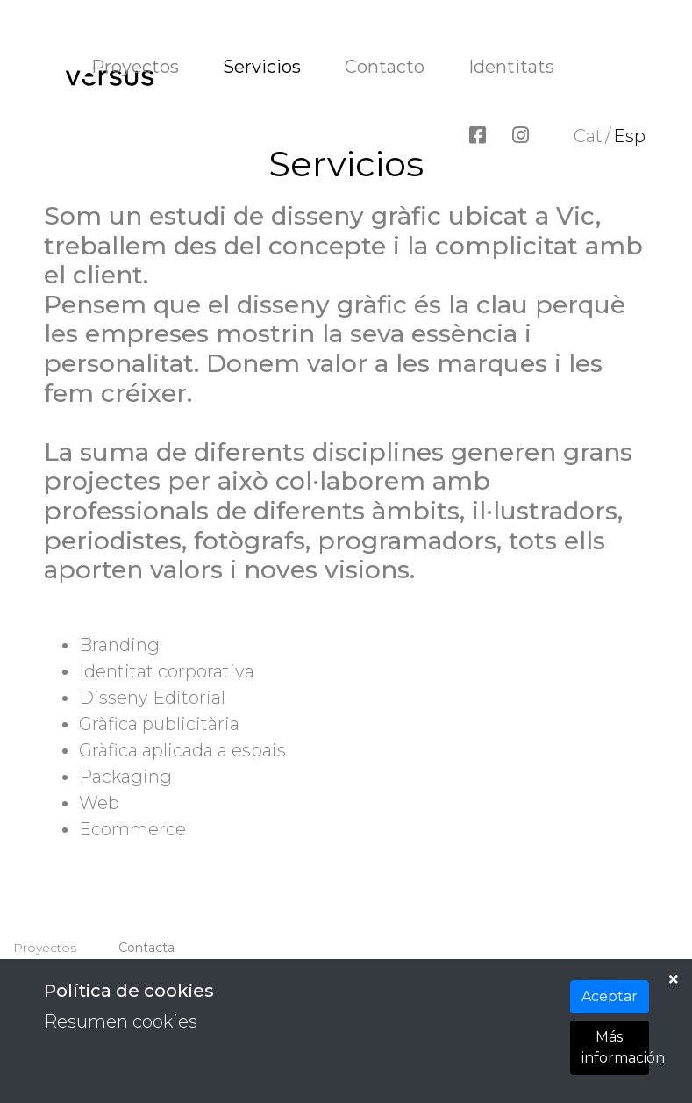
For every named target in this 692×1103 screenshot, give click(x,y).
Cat (588, 136)
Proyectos (135, 66)
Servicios (262, 66)
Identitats (511, 66)
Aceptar (609, 996)
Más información (615, 1047)
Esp (629, 136)
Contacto (384, 66)
